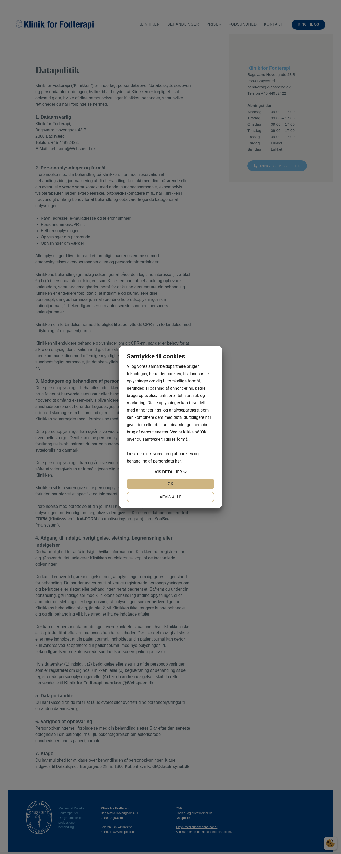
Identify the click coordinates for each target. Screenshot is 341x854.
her (178, 461)
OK (170, 483)
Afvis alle (170, 497)
